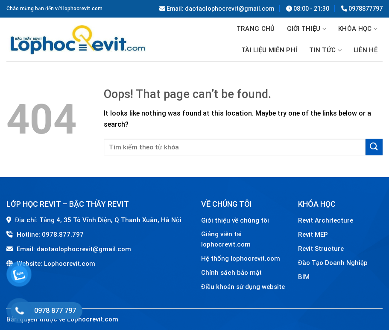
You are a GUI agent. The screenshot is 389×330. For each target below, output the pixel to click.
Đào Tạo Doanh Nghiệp (333, 263)
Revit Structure (321, 249)
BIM (304, 277)
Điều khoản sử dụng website (243, 287)
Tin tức (325, 50)
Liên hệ (365, 50)
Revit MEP (313, 234)
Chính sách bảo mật (231, 272)
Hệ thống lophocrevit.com (240, 258)
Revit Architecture (325, 220)
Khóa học (357, 29)
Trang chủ (256, 29)
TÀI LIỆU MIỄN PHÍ (269, 50)
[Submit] (374, 147)
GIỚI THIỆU (307, 29)
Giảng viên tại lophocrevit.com (226, 239)
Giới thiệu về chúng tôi (235, 220)
